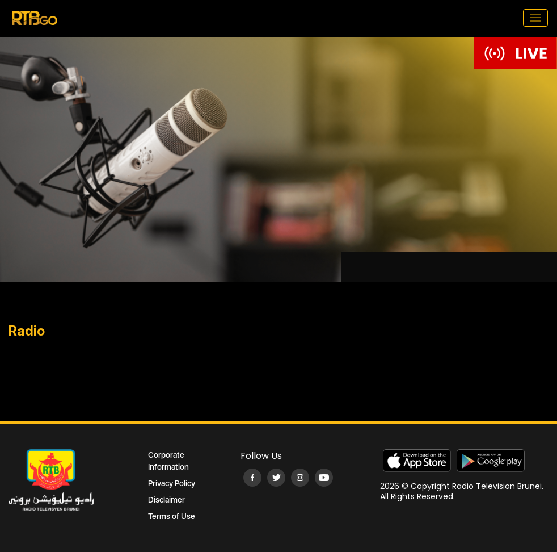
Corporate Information (168, 460)
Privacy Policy (171, 483)
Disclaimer (166, 499)
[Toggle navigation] (535, 18)
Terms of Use (171, 516)
